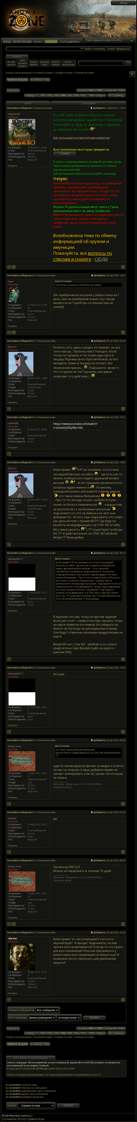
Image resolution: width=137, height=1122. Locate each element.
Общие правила (34, 63)
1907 (83, 95)
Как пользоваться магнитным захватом (81, 138)
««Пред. (29, 95)
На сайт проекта (11, 63)
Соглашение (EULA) (14, 1119)
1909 (91, 95)
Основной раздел (43, 72)
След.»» (100, 95)
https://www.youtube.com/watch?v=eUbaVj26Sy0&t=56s (75, 426)
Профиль (12, 165)
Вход (123, 3)
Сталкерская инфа (84, 1037)
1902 (50, 95)
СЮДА (101, 259)
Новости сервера (55, 63)
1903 (56, 95)
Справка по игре (63, 72)
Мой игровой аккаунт (22, 63)
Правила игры (35, 1119)
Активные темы (40, 79)
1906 (76, 95)
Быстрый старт (44, 63)
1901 (43, 95)
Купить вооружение (68, 63)
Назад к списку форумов (18, 72)
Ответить (13, 90)
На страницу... (116, 95)
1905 (69, 95)
